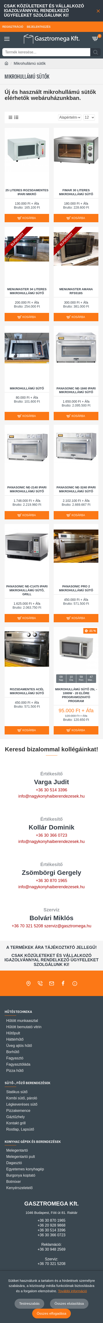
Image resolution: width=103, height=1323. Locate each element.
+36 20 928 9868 (51, 1225)
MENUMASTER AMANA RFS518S (76, 291)
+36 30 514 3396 (51, 790)
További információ (72, 1291)
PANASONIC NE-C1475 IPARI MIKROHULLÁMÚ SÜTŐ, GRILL (27, 590)
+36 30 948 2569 (51, 1249)
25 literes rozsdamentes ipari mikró (26, 192)
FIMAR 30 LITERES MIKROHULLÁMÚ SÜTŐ (76, 192)
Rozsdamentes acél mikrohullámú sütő (27, 691)
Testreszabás (29, 1303)
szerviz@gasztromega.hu (67, 926)
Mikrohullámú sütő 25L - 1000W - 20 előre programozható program (76, 695)
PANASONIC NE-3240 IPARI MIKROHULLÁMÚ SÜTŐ (76, 489)
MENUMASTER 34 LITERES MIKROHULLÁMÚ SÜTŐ (27, 291)
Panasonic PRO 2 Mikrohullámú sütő (76, 588)
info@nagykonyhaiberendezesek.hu (51, 796)
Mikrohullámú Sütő (27, 388)
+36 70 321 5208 (27, 926)
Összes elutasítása (69, 1303)
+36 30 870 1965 (51, 880)
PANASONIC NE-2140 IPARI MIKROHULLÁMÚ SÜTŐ (27, 489)
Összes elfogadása (51, 1313)
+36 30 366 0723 (51, 835)
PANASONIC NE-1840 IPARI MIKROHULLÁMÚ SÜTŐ (76, 390)
